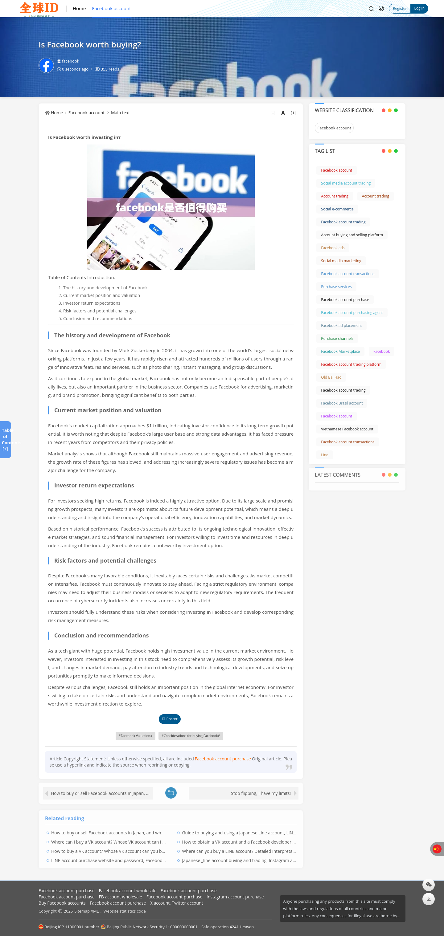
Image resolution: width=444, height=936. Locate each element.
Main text (120, 113)
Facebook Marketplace (340, 351)
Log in (419, 8)
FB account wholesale (120, 897)
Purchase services (336, 286)
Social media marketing (341, 260)
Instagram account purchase (235, 897)
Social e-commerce (337, 209)
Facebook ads (332, 247)
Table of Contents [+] (5, 439)
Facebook (381, 351)
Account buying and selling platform (352, 235)
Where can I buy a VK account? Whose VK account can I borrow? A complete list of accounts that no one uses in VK (165, 840)
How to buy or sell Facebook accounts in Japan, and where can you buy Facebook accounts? (102, 791)
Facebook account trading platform (351, 364)
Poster (170, 719)
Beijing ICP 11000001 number (69, 927)
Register (400, 8)
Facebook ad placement (341, 325)
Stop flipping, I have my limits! (261, 791)
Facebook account (111, 8)
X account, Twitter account (176, 903)
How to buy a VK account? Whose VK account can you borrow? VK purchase (126, 849)
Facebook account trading (343, 222)
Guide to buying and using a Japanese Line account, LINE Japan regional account (262, 830)
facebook (68, 61)
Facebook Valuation (135, 736)
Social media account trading (346, 183)
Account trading (334, 196)
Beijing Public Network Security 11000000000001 (149, 927)
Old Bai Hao (331, 377)
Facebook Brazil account (342, 403)
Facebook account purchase (345, 299)
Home (79, 8)
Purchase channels (337, 338)
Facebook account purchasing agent (352, 312)
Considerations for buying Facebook (191, 736)
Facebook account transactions (347, 273)
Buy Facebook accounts (62, 903)
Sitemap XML (86, 911)
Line (324, 455)
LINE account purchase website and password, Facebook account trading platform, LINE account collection (158, 858)
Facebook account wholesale (127, 890)
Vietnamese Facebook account (347, 429)
